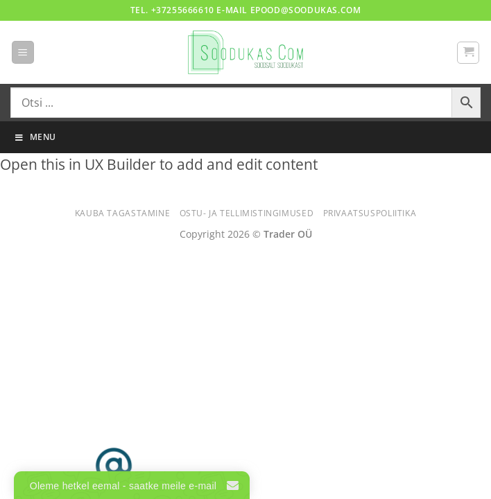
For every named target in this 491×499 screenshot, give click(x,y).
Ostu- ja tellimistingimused (247, 213)
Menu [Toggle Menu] (34, 137)
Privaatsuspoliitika (370, 213)
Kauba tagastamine (122, 213)
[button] (23, 52)
